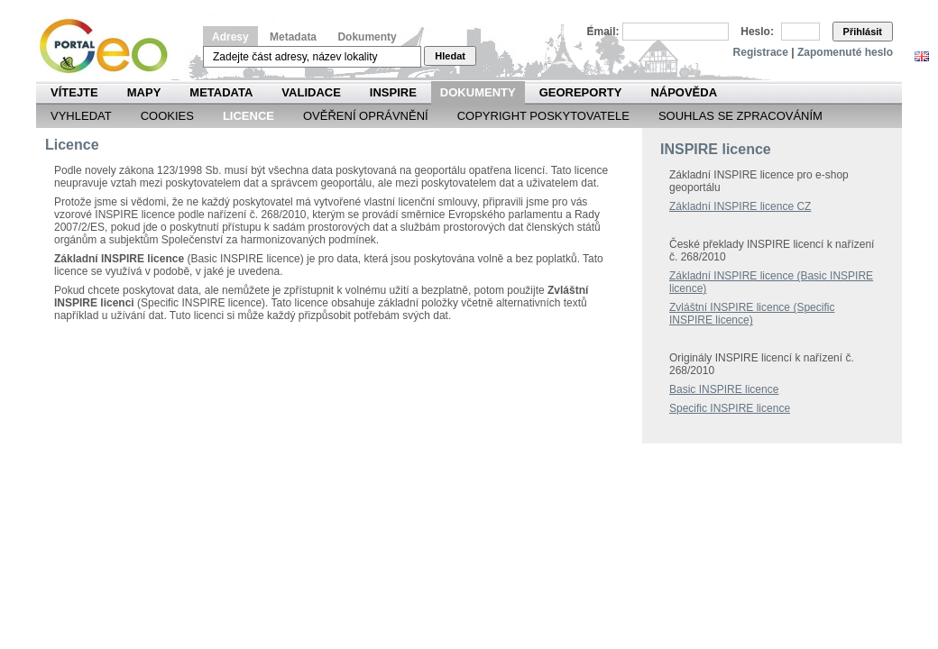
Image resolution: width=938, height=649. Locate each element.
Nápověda (683, 92)
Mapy (144, 92)
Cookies (167, 116)
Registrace (760, 52)
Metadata (293, 37)
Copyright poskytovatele (543, 116)
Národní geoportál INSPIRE (110, 46)
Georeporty (580, 92)
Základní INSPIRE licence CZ (740, 206)
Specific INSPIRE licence (729, 408)
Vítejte (74, 92)
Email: (603, 31)
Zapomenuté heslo (845, 52)
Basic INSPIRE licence (723, 389)
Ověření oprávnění (365, 116)
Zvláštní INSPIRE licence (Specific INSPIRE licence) (751, 313)
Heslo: (757, 31)
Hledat (450, 55)
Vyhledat (81, 116)
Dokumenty (366, 37)
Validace (310, 92)
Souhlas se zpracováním (740, 116)
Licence (248, 116)
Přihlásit (862, 31)
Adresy (230, 37)
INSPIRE (393, 92)
